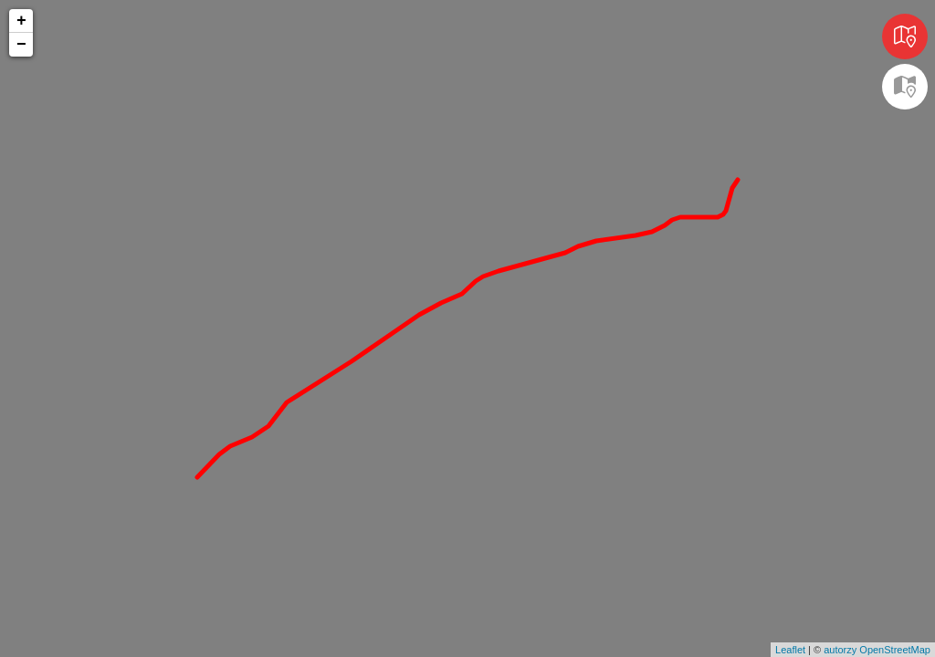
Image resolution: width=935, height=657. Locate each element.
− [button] (21, 45)
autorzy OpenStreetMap (877, 649)
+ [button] (21, 21)
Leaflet (790, 649)
